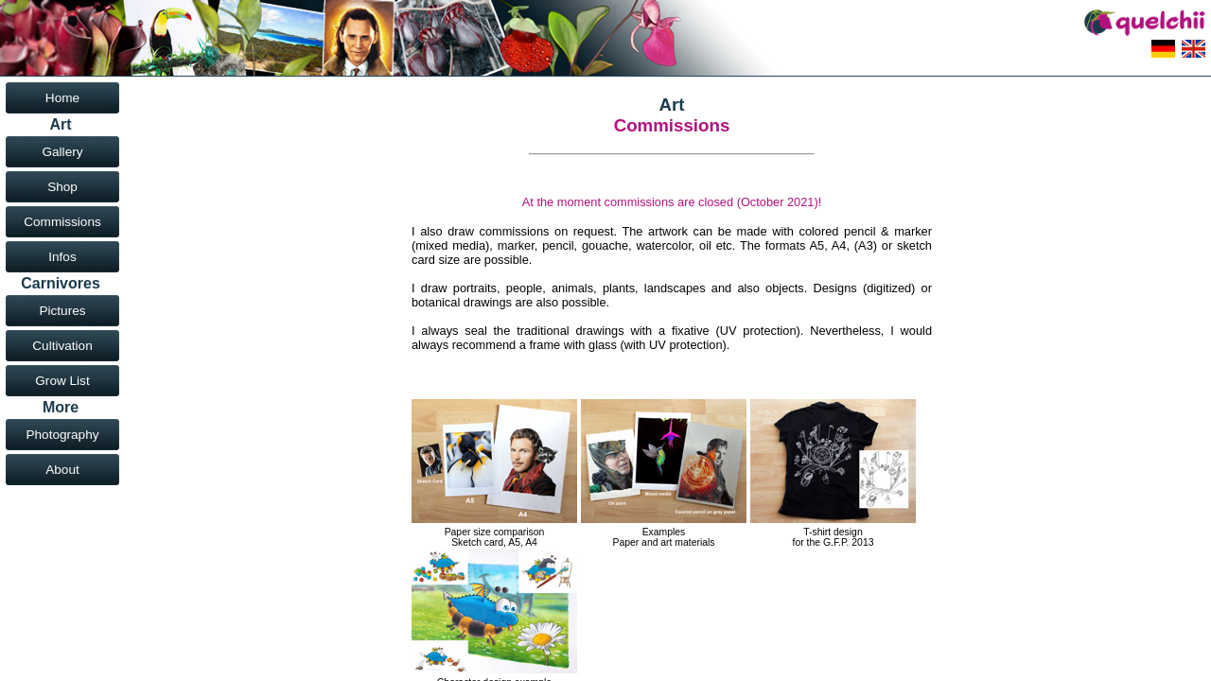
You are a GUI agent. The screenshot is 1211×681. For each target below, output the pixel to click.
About (62, 470)
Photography (62, 435)
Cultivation (62, 346)
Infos (62, 257)
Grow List (62, 381)
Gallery (62, 152)
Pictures (62, 311)
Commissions (62, 222)
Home (62, 98)
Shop (62, 187)
